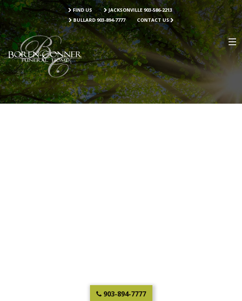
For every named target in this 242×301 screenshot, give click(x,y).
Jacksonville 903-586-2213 (138, 10)
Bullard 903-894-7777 (97, 20)
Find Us (80, 10)
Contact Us (155, 20)
